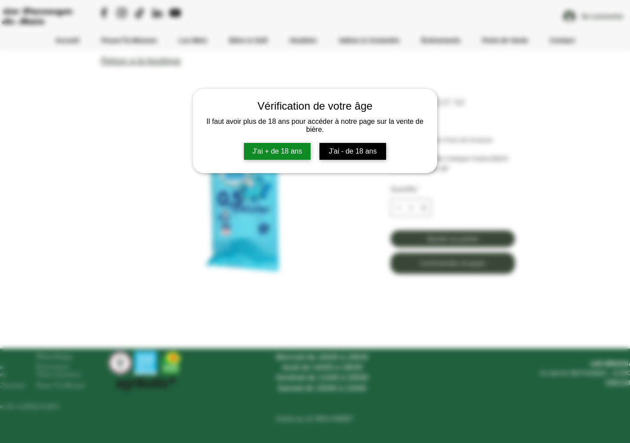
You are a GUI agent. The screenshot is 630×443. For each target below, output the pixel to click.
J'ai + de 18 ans (277, 151)
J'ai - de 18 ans (353, 151)
